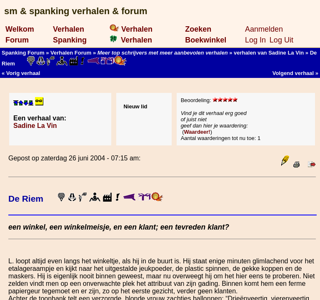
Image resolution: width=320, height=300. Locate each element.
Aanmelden (264, 29)
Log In (255, 40)
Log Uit (281, 40)
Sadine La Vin (35, 125)
